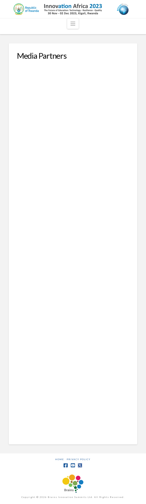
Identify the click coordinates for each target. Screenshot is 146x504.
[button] (73, 23)
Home (59, 459)
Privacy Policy (79, 459)
